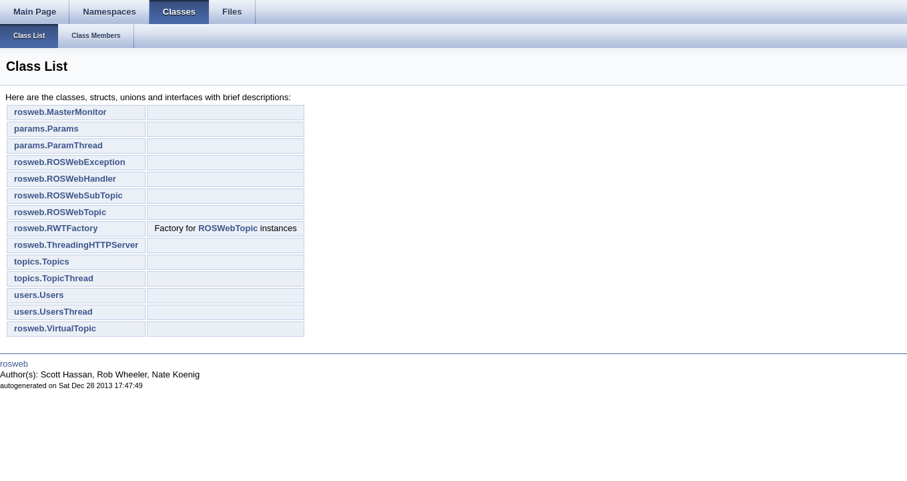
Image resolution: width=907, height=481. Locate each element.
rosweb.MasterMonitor (60, 112)
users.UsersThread (53, 312)
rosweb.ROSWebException (69, 162)
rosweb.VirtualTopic (55, 328)
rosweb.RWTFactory (55, 228)
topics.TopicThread (53, 278)
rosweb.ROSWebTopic (60, 212)
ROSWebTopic (228, 228)
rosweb (14, 364)
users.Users (38, 295)
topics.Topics (41, 262)
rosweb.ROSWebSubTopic (68, 195)
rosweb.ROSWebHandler (65, 179)
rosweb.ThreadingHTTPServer (76, 245)
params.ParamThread (58, 145)
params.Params (46, 129)
